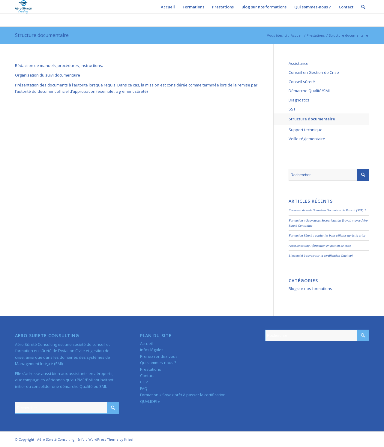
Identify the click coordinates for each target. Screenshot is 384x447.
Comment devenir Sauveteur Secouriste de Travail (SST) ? (327, 210)
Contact (147, 375)
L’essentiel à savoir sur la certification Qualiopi (320, 255)
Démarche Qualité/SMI (309, 90)
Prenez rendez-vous (159, 356)
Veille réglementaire (307, 138)
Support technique (305, 129)
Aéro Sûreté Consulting (55, 439)
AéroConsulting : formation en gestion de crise (320, 245)
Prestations (316, 35)
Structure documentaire (42, 35)
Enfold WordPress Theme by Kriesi (105, 439)
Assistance (298, 63)
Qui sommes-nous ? (158, 362)
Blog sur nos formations (310, 288)
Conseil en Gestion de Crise (314, 72)
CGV (144, 382)
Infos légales (152, 349)
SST (292, 109)
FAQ (143, 388)
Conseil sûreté (302, 81)
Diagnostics (299, 100)
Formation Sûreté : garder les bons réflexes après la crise (327, 235)
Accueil (296, 35)
